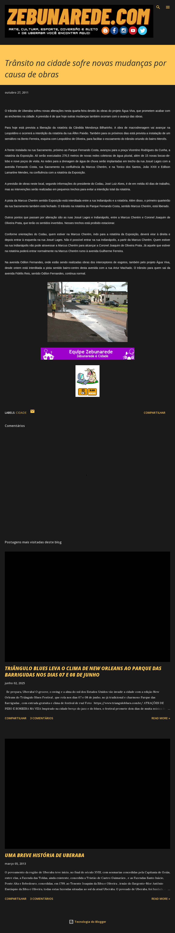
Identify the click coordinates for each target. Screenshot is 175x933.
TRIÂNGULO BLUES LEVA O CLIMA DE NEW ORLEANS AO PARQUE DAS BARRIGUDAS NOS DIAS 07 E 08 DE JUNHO (83, 671)
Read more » (161, 718)
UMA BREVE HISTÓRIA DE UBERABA (44, 855)
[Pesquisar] (158, 7)
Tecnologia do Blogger (87, 922)
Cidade (21, 413)
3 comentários (41, 718)
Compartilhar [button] (154, 413)
